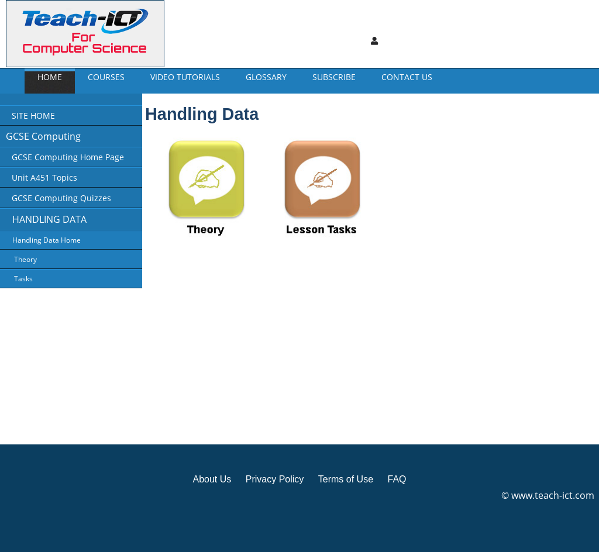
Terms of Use (345, 479)
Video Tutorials (185, 76)
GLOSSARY (266, 76)
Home (49, 76)
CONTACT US (406, 76)
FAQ (396, 479)
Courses (106, 76)
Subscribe (334, 76)
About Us (211, 479)
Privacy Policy (275, 479)
